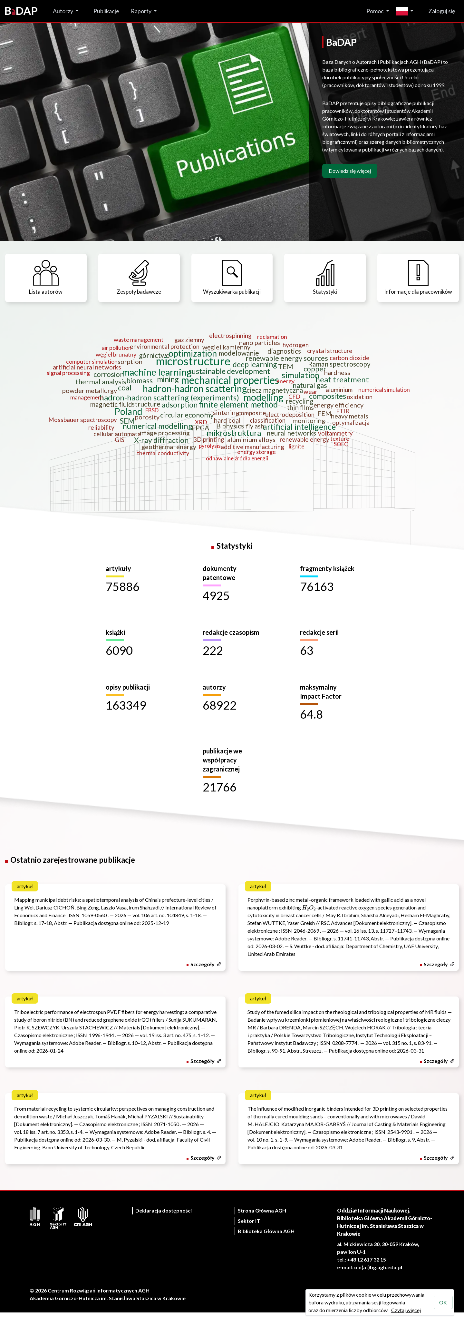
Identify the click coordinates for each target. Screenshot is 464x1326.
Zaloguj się (441, 11)
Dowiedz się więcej (350, 171)
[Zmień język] (406, 11)
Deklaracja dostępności (163, 1224)
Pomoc (375, 11)
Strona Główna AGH (262, 1224)
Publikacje (106, 11)
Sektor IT (249, 1234)
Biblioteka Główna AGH (266, 1245)
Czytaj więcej (405, 1310)
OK (443, 1302)
